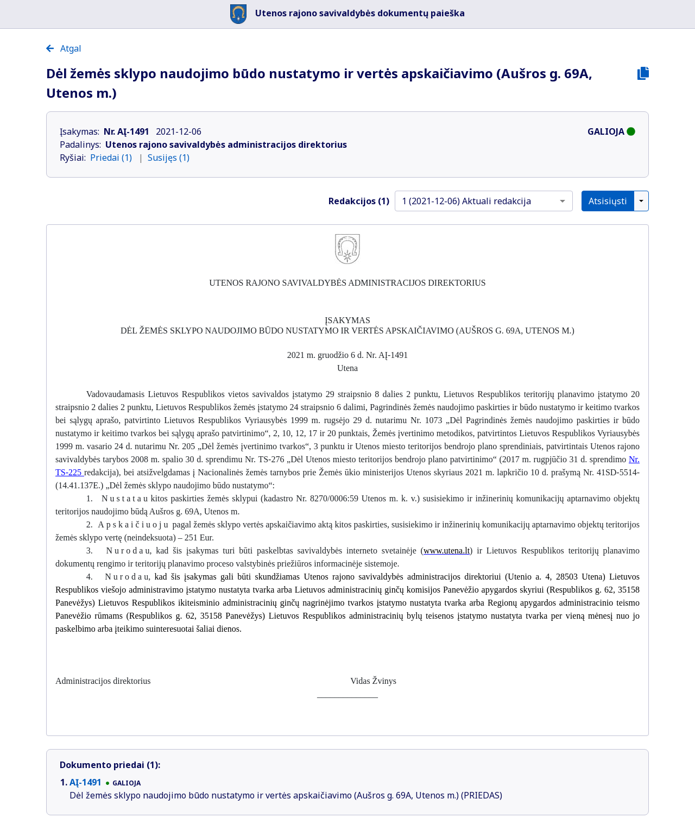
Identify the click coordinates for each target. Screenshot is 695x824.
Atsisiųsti (608, 201)
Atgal (63, 48)
